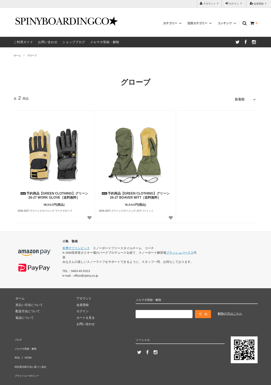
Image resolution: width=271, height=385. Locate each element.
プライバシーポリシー (29, 362)
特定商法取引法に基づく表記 (33, 356)
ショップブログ (73, 42)
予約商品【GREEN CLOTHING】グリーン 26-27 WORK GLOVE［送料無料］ (54, 194)
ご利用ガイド (23, 42)
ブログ (18, 337)
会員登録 (259, 3)
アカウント (209, 3)
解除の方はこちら (230, 312)
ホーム (17, 55)
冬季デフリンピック (76, 246)
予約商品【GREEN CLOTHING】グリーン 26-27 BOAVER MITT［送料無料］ (135, 194)
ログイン (234, 3)
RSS (17, 349)
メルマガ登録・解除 (104, 42)
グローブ (32, 55)
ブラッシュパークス (180, 251)
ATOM (26, 349)
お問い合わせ (48, 42)
